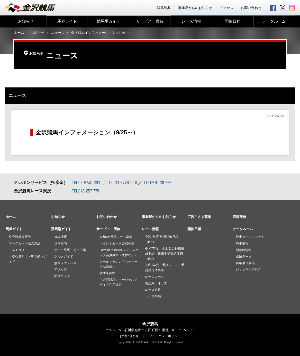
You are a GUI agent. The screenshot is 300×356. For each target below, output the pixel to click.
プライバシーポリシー (165, 336)
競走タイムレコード (250, 236)
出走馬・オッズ (156, 283)
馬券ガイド (67, 21)
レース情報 (191, 21)
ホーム (19, 32)
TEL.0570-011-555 (162, 182)
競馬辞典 (164, 7)
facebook (273, 8)
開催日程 (232, 21)
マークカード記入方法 (24, 243)
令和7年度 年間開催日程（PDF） (162, 239)
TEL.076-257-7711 (87, 191)
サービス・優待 (150, 21)
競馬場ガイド (108, 21)
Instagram (292, 8)
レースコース (154, 276)
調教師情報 (244, 249)
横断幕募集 (107, 273)
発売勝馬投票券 (20, 236)
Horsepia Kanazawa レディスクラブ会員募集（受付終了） (119, 252)
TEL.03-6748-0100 (87, 182)
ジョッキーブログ (248, 269)
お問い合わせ (251, 7)
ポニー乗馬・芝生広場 (70, 249)
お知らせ (26, 21)
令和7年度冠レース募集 (116, 236)
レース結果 (153, 289)
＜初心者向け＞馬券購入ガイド (28, 259)
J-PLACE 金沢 (17, 249)
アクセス (226, 7)
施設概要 (60, 236)
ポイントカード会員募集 (117, 243)
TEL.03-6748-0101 (125, 182)
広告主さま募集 (199, 216)
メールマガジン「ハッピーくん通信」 (118, 264)
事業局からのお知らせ (195, 7)
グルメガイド (63, 256)
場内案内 (60, 243)
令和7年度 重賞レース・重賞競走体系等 (164, 267)
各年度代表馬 (245, 263)
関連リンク (62, 275)
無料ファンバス (65, 263)
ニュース (57, 32)
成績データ (244, 256)
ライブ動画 (153, 296)
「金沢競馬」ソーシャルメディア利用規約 (118, 282)
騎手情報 (242, 243)
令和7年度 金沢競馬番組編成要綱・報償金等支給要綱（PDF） (164, 253)
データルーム (274, 21)
